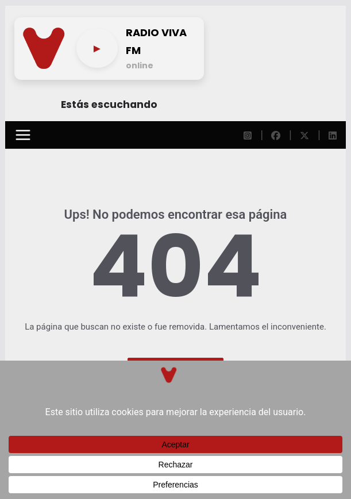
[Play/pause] (96, 48)
